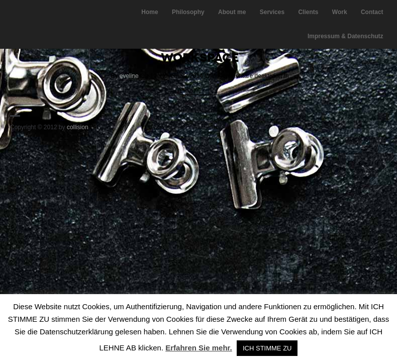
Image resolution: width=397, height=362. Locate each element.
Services (272, 12)
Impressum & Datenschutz (345, 36)
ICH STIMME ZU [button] (267, 348)
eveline (129, 75)
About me (232, 12)
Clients (308, 12)
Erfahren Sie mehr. (198, 347)
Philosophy (188, 12)
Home (149, 12)
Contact (372, 12)
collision (77, 127)
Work (339, 12)
